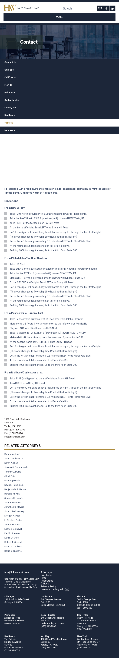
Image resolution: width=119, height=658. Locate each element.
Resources (47, 580)
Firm (43, 578)
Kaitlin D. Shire (11, 537)
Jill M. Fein (9, 476)
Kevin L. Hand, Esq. (14, 485)
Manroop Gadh (12, 480)
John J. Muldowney (14, 511)
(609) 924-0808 (11, 623)
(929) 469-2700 (84, 647)
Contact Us (10, 62)
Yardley (8, 122)
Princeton (9, 92)
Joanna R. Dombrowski (16, 467)
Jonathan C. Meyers (14, 507)
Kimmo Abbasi (11, 454)
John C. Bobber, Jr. (13, 458)
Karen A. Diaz (11, 463)
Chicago (9, 69)
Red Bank (9, 115)
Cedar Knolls (11, 100)
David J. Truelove (13, 551)
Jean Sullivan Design (26, 584)
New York (9, 130)
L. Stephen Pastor (13, 520)
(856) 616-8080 (84, 629)
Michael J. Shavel (13, 529)
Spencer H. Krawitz (14, 498)
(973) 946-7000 (48, 626)
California (10, 77)
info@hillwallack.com (14, 437)
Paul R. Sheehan (12, 533)
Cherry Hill (10, 107)
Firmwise (23, 587)
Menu (59, 17)
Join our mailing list (55, 589)
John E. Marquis (12, 502)
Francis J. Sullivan (13, 546)
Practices (46, 575)
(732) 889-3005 (11, 650)
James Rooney (11, 524)
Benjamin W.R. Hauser (15, 489)
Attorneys (46, 572)
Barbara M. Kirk (12, 493)
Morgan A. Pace (12, 515)
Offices (45, 583)
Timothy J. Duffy (12, 471)
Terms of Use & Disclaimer (17, 581)
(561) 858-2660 (84, 607)
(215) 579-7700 (48, 647)
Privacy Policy (49, 586)
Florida (8, 85)
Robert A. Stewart (13, 542)
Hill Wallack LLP (31, 579)
